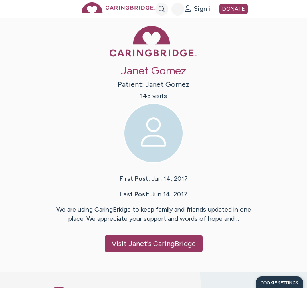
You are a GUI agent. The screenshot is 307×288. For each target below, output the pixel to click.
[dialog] (279, 282)
